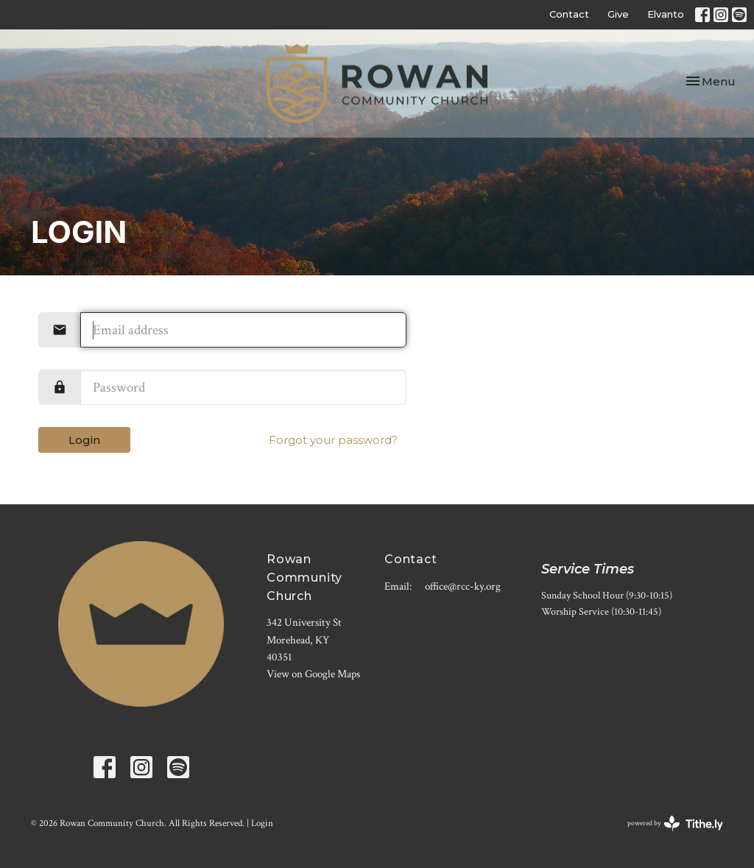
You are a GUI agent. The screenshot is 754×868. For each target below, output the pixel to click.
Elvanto (665, 14)
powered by (675, 823)
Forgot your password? (333, 440)
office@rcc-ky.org (463, 586)
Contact (569, 14)
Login (84, 440)
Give (618, 14)
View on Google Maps (313, 674)
